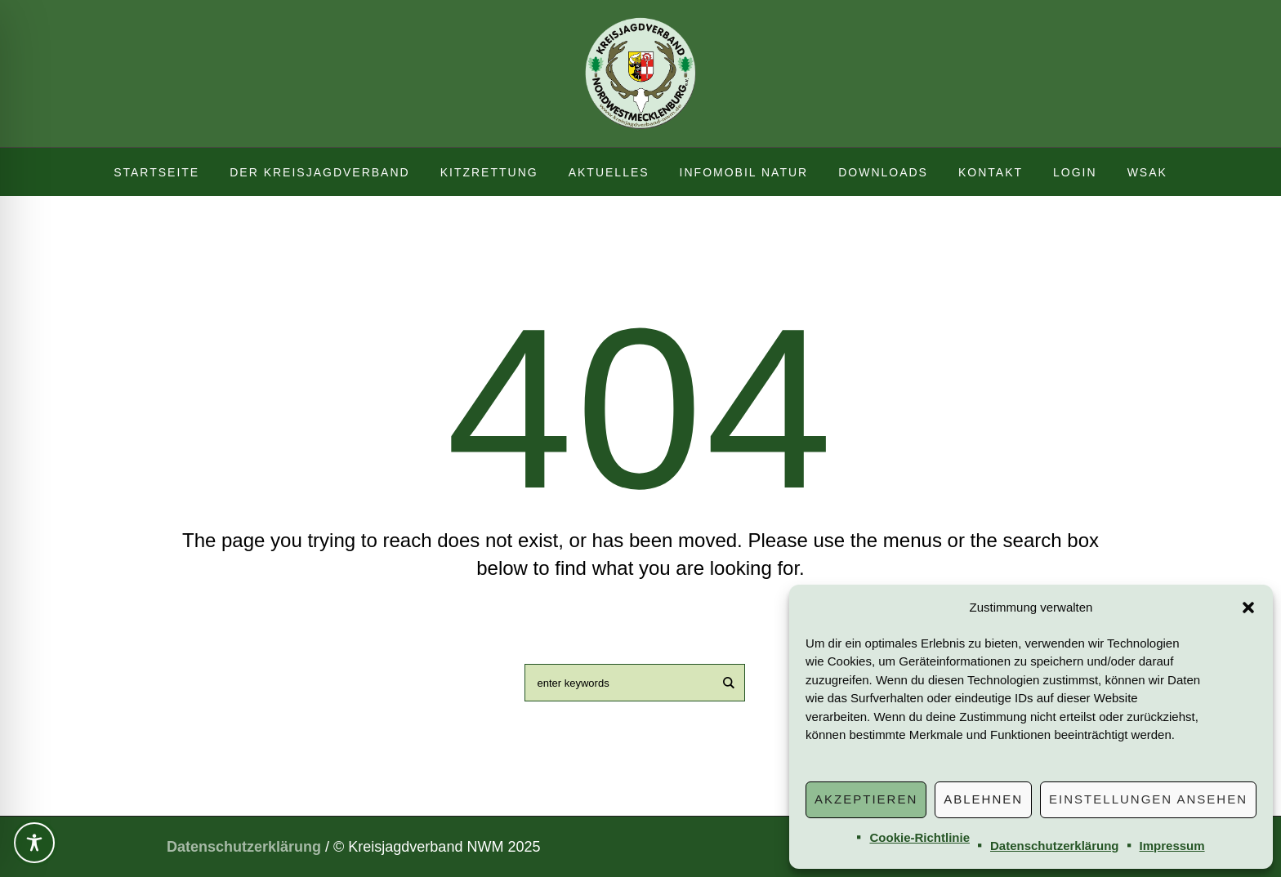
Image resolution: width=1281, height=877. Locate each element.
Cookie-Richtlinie (919, 837)
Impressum (1172, 846)
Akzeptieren (866, 799)
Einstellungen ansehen (1148, 799)
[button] (1248, 607)
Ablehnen (983, 799)
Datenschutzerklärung (1054, 846)
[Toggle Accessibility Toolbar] (34, 843)
